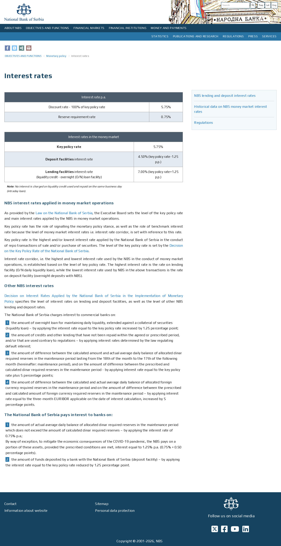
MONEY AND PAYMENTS (169, 28)
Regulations (203, 122)
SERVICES (269, 36)
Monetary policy (56, 55)
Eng (274, 5)
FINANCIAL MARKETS (89, 28)
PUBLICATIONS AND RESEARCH (196, 36)
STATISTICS (160, 36)
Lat (267, 5)
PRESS (253, 36)
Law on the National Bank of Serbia (64, 213)
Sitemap (101, 504)
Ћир (261, 5)
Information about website (25, 510)
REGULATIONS (233, 36)
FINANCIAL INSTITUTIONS (127, 28)
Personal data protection (115, 510)
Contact (10, 504)
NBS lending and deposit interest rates (225, 95)
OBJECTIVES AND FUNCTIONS (47, 28)
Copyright (124, 541)
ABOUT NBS (13, 28)
